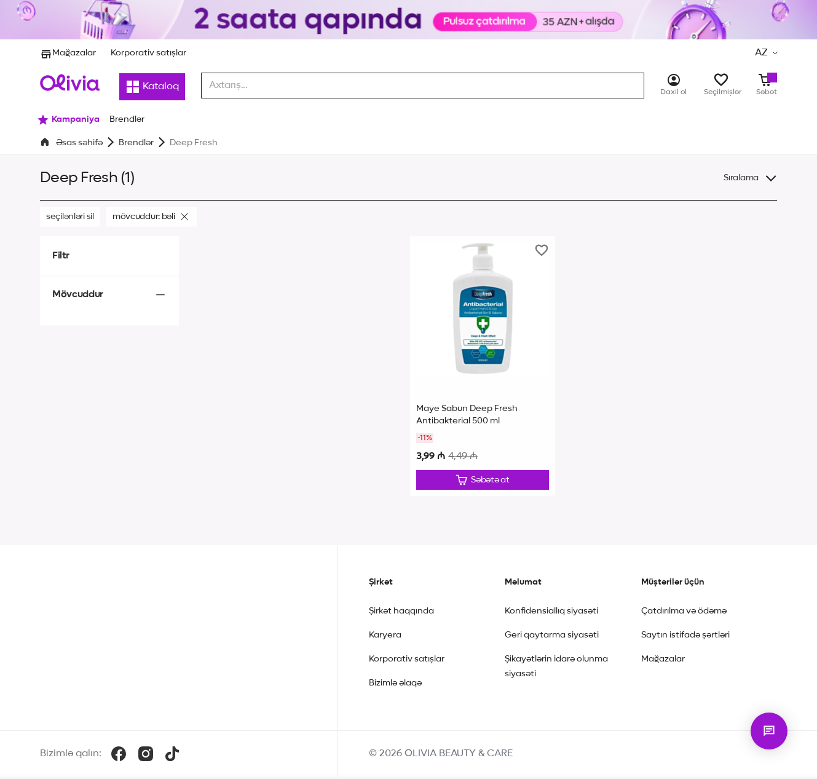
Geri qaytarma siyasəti (552, 637)
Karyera (385, 637)
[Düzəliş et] (482, 481)
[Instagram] (145, 756)
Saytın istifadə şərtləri (685, 637)
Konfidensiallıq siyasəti (551, 613)
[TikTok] (172, 756)
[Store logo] (70, 82)
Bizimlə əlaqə (395, 685)
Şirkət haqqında (401, 613)
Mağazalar (68, 53)
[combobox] (422, 85)
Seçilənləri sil (70, 216)
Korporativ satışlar (148, 53)
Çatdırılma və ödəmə (684, 613)
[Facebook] (118, 756)
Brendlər (136, 142)
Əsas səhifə (79, 142)
